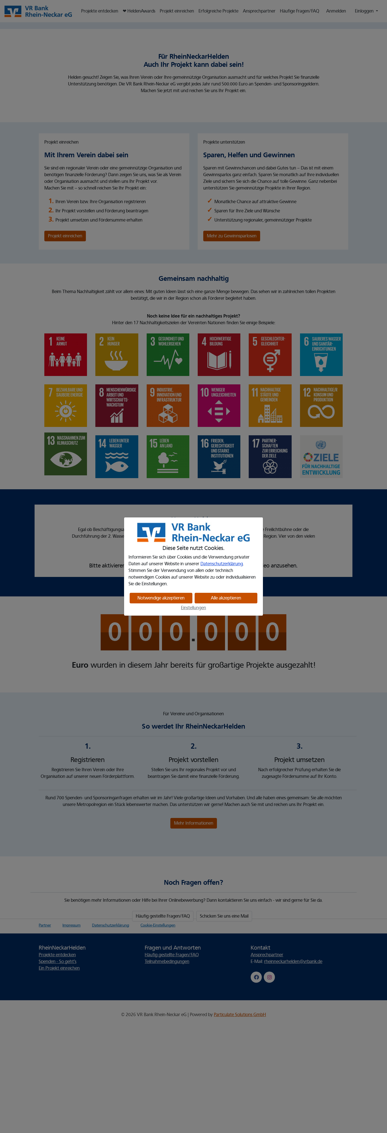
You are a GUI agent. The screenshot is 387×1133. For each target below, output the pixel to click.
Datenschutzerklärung (221, 564)
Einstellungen (193, 608)
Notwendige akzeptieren (161, 598)
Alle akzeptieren (226, 598)
